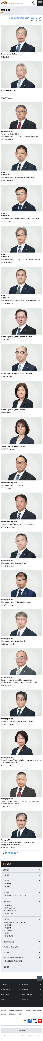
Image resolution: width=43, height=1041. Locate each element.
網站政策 (27, 1010)
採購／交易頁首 (27, 994)
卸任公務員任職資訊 (11, 853)
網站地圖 (3, 1010)
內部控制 (8, 925)
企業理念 (6, 875)
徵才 (2, 999)
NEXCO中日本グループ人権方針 (15, 922)
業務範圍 (8, 884)
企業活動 (25, 999)
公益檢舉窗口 (9, 930)
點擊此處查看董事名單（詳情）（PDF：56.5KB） (25, 18)
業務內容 (25, 989)
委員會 (7, 933)
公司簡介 (8, 864)
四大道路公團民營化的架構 (13, 961)
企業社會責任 (5, 989)
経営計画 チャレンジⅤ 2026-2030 (15, 896)
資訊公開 (6, 967)
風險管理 (8, 928)
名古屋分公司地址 (10, 911)
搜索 (34, 4)
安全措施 (25, 984)
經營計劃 (6, 892)
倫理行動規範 (9, 936)
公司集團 (6, 952)
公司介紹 (6, 880)
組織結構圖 (7, 902)
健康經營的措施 (8, 942)
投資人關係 (5, 994)
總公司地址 (8, 905)
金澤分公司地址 (10, 913)
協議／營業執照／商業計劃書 (13, 957)
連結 (20, 1014)
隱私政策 (3, 1014)
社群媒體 (23, 1020)
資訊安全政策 (12, 1014)
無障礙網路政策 (37, 1010)
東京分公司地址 (10, 908)
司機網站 (21, 1030)
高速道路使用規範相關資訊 (15, 1010)
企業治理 (6, 919)
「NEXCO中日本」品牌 (10, 947)
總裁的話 (6, 870)
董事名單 (8, 886)
